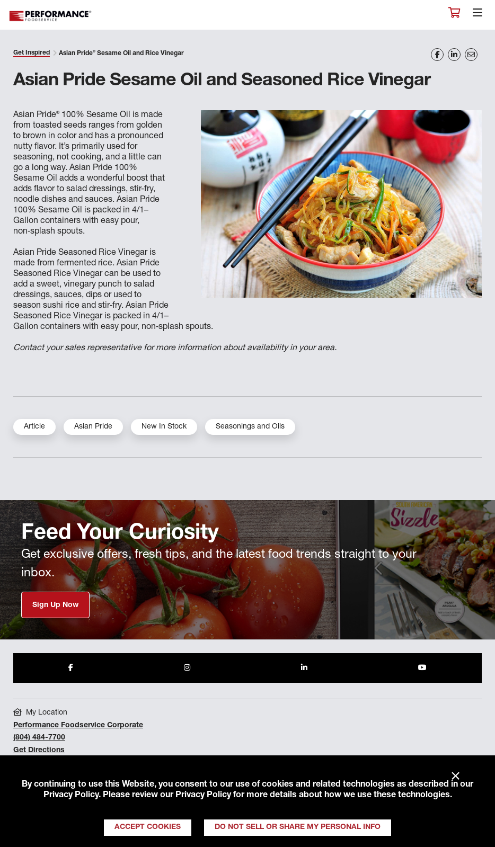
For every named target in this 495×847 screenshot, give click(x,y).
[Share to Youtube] (422, 668)
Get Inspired (31, 53)
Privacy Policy (71, 795)
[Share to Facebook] (71, 668)
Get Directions (39, 750)
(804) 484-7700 (39, 738)
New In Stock (164, 427)
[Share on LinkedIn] (454, 54)
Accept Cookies (147, 827)
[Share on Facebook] (437, 54)
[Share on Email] (471, 54)
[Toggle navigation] (477, 15)
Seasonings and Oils (250, 427)
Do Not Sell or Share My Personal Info (298, 827)
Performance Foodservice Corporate (78, 725)
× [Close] (455, 776)
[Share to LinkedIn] (304, 668)
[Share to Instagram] (187, 668)
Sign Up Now (55, 605)
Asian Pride (93, 427)
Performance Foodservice (50, 16)
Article (34, 427)
